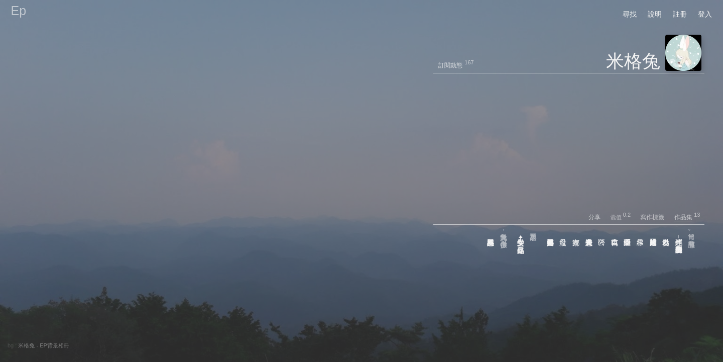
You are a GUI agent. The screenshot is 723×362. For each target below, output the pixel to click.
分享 (598, 217)
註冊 (680, 14)
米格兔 (633, 61)
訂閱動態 (450, 65)
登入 (705, 14)
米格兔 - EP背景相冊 (43, 345)
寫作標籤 (656, 217)
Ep (19, 11)
